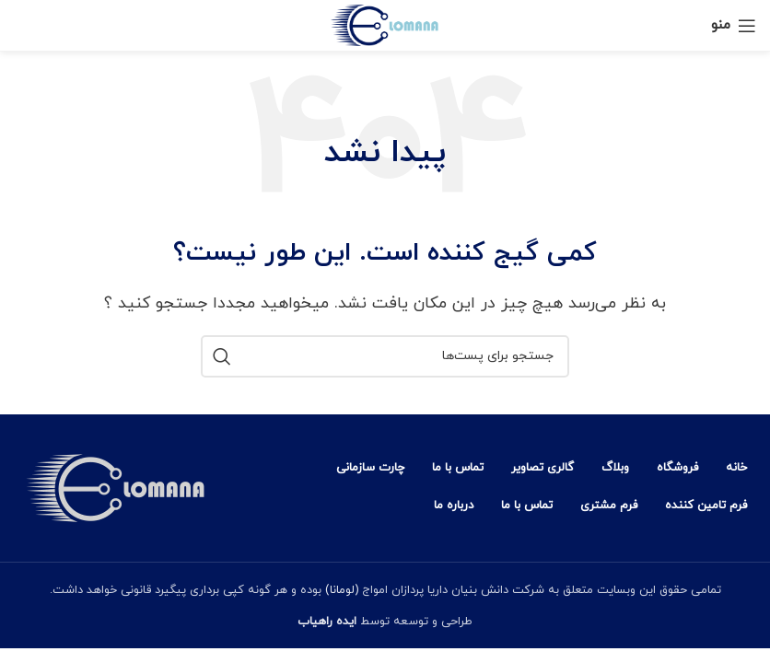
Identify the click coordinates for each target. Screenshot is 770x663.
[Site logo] (385, 24)
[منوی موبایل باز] (733, 25)
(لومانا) (339, 590)
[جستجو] (385, 356)
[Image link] (115, 486)
